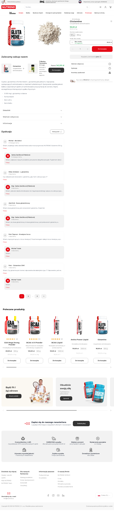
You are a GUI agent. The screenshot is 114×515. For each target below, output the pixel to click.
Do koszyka (56, 70)
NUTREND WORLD (64, 475)
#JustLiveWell (13, 396)
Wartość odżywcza (91, 64)
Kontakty (60, 481)
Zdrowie (79, 13)
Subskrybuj (81, 423)
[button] (111, 367)
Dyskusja (91, 68)
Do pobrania (42, 478)
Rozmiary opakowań (91, 72)
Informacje (33, 123)
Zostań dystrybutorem (27, 480)
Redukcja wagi (69, 13)
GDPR (3, 478)
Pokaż (5, 148)
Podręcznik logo (44, 475)
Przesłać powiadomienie (65, 487)
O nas (59, 478)
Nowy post (57, 132)
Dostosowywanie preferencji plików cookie (99, 506)
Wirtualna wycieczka (64, 484)
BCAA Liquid (57, 343)
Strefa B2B (23, 483)
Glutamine (102, 340)
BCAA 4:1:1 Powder (34, 343)
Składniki (33, 110)
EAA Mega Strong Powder (11, 344)
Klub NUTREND (6, 480)
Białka (28, 13)
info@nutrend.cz (9, 498)
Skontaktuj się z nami (8, 496)
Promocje (88, 13)
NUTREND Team (6, 483)
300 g (79, 35)
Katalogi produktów (26, 477)
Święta (21, 13)
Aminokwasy (75, 19)
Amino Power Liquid (79, 340)
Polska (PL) (104, 495)
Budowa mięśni (38, 13)
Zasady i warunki (6, 475)
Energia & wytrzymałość (53, 13)
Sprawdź (66, 398)
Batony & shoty (99, 13)
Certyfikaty (23, 485)
